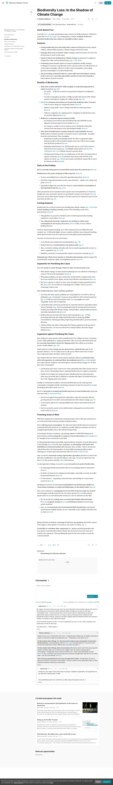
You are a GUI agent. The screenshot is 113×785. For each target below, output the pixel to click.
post (45, 34)
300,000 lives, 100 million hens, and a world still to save (56, 734)
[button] (50, 545)
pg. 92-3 (43, 299)
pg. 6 (91, 253)
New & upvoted (46, 602)
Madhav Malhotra (45, 19)
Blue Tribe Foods (81, 452)
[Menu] (3, 3)
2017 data (78, 60)
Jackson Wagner (41, 722)
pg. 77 (84, 315)
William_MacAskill (42, 736)
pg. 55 (53, 199)
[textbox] (67, 589)
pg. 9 (81, 245)
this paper (69, 643)
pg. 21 (51, 297)
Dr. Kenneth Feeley (53, 393)
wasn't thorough (50, 36)
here (51, 782)
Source (75, 123)
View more (38, 754)
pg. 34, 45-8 (58, 250)
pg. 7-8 (77, 242)
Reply (38, 629)
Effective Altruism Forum (17, 3)
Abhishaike (40, 707)
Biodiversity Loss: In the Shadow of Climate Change (14, 30)
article (42, 460)
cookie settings (18, 782)
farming (60, 161)
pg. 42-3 (62, 188)
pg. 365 (56, 345)
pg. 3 (72, 60)
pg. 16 (56, 307)
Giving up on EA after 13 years (47, 720)
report (62, 460)
